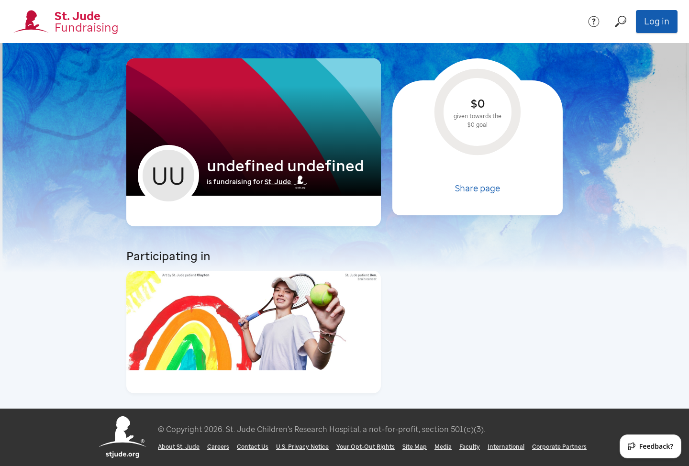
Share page (477, 188)
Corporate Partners (559, 447)
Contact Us (252, 447)
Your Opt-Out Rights (365, 447)
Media (443, 447)
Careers (218, 447)
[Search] (620, 21)
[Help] (593, 21)
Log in (656, 21)
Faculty (469, 447)
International (506, 447)
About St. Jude (179, 447)
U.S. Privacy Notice (302, 447)
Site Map (414, 447)
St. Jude (286, 181)
